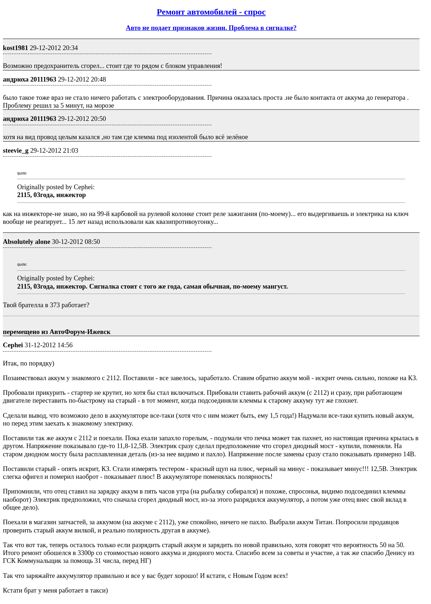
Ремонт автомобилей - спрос (211, 11)
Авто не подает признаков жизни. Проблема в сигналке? (211, 27)
